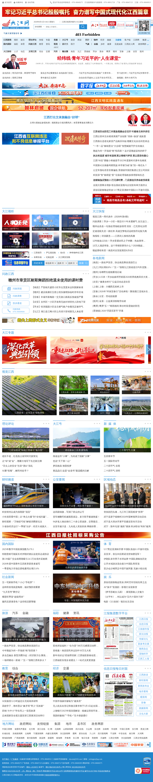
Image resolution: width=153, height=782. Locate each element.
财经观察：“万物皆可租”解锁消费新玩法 (22, 521)
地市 (69, 723)
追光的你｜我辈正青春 (12, 78)
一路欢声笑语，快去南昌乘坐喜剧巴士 (118, 262)
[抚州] (96, 301)
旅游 (73, 40)
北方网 (32, 729)
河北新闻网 (126, 738)
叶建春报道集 (145, 124)
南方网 (132, 733)
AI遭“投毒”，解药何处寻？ (15, 470)
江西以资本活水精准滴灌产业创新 (110, 136)
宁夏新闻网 (38, 733)
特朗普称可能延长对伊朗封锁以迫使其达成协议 (25, 554)
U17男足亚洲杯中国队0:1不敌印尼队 (131, 190)
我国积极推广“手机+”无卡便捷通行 (70, 715)
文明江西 (32, 51)
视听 (16, 40)
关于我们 (6, 759)
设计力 (65, 44)
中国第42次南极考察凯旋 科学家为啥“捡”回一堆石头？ (120, 165)
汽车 (56, 51)
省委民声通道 (20, 729)
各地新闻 (99, 258)
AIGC (56, 47)
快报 (41, 40)
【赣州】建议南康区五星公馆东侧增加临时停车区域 (57, 292)
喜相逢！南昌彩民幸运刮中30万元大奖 (72, 650)
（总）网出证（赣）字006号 (32, 771)
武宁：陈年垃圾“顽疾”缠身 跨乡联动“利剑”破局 (127, 526)
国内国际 (7, 44)
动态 (23, 51)
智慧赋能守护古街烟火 (133, 146)
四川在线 (79, 729)
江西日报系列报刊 (69, 22)
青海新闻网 (7, 738)
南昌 (73, 51)
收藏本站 (19, 2)
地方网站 (8, 723)
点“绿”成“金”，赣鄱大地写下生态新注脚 (22, 461)
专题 (48, 40)
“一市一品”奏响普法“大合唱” (107, 146)
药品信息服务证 (104, 771)
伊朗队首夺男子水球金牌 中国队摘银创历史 (125, 559)
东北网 (97, 729)
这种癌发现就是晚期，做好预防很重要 (21, 587)
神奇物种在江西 (76, 253)
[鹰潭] (96, 306)
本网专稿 (38, 257)
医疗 (73, 44)
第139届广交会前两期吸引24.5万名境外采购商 (24, 559)
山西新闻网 (68, 729)
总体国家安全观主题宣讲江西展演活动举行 (23, 715)
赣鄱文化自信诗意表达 (138, 141)
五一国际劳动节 (111, 461)
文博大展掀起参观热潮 (40, 123)
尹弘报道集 (133, 124)
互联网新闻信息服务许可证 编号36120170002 (80, 771)
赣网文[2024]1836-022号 (11, 771)
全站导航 (31, 2)
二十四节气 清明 (112, 470)
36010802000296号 (78, 767)
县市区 (81, 723)
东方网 (135, 729)
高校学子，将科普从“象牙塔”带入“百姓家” (23, 706)
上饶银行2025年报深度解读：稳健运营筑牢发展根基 (78, 711)
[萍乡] (96, 277)
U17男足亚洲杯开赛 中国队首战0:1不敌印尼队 (126, 549)
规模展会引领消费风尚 (62, 123)
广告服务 (14, 759)
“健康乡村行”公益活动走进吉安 (114, 282)
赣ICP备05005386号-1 (54, 767)
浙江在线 (41, 729)
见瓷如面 (118, 44)
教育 (41, 44)
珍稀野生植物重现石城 (110, 272)
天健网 (103, 738)
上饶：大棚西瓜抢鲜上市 (111, 286)
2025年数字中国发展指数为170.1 (18, 549)
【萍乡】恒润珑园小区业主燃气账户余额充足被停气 (57, 306)
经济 (102, 40)
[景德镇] (97, 311)
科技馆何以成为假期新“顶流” (16, 512)
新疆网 (51, 738)
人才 (16, 51)
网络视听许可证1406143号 (53, 771)
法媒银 (118, 40)
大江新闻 (79, 22)
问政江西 (32, 44)
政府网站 (26, 723)
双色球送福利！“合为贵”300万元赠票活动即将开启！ (79, 646)
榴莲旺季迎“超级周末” (13, 597)
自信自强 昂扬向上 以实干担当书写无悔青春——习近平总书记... (107, 78)
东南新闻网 (17, 733)
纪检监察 (50, 257)
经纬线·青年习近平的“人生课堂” (89, 58)
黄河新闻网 (32, 738)
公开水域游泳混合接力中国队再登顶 (121, 563)
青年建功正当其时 (48, 78)
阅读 (79, 40)
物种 (96, 40)
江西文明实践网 (140, 738)
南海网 (59, 738)
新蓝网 (42, 738)
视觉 (56, 44)
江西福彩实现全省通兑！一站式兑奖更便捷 (74, 660)
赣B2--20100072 (32, 767)
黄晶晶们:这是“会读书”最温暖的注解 (71, 470)
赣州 (115, 51)
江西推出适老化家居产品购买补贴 (110, 141)
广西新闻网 (19, 738)
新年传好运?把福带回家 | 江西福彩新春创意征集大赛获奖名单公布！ (86, 655)
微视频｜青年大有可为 (127, 78)
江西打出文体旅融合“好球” (61, 117)
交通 (48, 51)
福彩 (16, 44)
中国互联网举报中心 (52, 775)
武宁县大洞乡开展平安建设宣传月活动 (123, 521)
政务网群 (98, 723)
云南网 (28, 733)
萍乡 (95, 51)
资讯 (48, 44)
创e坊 (62, 253)
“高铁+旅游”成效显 (136, 136)
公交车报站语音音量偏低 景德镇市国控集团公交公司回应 (121, 170)
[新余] (96, 296)
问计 (87, 40)
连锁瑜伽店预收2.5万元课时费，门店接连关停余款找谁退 (121, 180)
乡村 (103, 44)
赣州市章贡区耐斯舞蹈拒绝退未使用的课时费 (45, 280)
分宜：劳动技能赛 (108, 296)
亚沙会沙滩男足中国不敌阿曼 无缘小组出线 (125, 568)
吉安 (135, 51)
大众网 (89, 729)
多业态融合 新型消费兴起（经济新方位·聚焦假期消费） (29, 655)
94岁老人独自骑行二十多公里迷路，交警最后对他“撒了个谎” (83, 521)
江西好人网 (130, 44)
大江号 (65, 40)
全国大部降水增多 (102, 185)
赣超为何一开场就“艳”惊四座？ (108, 151)
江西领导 (38, 253)
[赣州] (96, 272)
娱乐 (23, 40)
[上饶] (96, 286)
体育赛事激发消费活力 (83, 123)
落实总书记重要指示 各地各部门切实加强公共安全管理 (65, 73)
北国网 (58, 729)
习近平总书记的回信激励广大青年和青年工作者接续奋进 (103, 73)
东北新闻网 (65, 733)
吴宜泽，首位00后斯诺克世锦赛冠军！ (123, 554)
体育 (23, 44)
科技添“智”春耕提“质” (104, 175)
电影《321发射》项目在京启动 (119, 601)
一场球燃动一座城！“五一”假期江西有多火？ (24, 660)
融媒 (109, 40)
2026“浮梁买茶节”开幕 (112, 311)
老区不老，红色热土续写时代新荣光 (20, 456)
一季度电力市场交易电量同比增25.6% (20, 568)
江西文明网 (114, 738)
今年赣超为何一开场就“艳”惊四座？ (20, 650)
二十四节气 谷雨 (112, 466)
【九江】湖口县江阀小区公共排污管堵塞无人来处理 (57, 311)
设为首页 (8, 2)
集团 (57, 723)
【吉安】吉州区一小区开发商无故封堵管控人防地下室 (58, 302)
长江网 (76, 738)
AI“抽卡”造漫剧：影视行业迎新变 (120, 587)
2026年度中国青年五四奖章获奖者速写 (21, 563)
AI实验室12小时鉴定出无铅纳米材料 (20, 701)
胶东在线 (83, 733)
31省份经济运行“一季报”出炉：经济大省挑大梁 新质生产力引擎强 (35, 526)
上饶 (128, 51)
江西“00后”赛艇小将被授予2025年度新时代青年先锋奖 (119, 160)
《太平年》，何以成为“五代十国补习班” (124, 597)
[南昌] (96, 262)
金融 (96, 44)
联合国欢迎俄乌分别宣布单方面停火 (129, 185)
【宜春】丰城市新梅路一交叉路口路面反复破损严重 (57, 297)
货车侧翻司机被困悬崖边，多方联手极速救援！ (76, 517)
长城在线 (6, 733)
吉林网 (106, 729)
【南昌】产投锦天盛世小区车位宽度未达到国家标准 (57, 287)
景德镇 (87, 51)
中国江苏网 (125, 729)
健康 (109, 44)
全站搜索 (38, 27)
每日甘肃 (85, 738)
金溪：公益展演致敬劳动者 (112, 301)
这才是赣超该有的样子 (135, 151)
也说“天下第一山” (62, 461)
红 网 (50, 729)
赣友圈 (65, 51)
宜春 (122, 51)
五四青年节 (109, 456)
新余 (102, 51)
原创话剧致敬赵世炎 (103, 190)
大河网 (140, 733)
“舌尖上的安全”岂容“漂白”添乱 (17, 466)
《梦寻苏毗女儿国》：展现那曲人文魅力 (124, 592)
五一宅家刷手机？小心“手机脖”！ (18, 582)
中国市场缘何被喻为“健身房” (67, 701)
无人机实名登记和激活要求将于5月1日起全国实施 (77, 706)
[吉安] (96, 282)
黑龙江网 (144, 729)
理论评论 (32, 40)
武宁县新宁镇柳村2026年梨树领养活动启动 (125, 517)
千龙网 (113, 733)
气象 (87, 44)
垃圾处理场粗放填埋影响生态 (129, 175)
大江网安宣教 (64, 257)
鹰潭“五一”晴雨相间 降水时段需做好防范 (119, 306)
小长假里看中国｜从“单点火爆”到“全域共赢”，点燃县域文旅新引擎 (35, 517)
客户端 (127, 40)
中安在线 (123, 733)
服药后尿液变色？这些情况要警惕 (19, 601)
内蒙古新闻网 (52, 733)
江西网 (136, 40)
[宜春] (96, 291)
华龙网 (114, 729)
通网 (74, 733)
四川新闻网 (103, 733)
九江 (79, 51)
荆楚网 (95, 738)
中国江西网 (7, 729)
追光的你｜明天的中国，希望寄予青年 (19, 73)
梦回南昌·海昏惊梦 (62, 466)
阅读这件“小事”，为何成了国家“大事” (71, 456)
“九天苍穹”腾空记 (11, 592)
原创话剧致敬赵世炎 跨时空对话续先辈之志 (125, 582)
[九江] (96, 267)
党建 (56, 40)
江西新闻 (7, 40)
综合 (41, 51)
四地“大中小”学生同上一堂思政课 (18, 711)
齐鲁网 (68, 738)
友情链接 (43, 723)
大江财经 (7, 51)
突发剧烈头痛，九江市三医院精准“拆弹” (124, 512)
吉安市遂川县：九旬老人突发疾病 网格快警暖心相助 (79, 526)
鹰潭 (108, 51)
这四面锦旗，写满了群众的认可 (68, 512)
